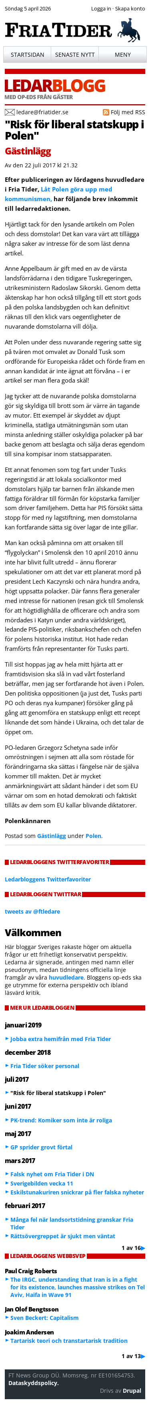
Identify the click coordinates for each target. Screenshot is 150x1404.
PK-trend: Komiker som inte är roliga (61, 1120)
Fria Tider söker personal (44, 1066)
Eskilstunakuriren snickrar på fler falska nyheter (77, 1192)
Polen (93, 836)
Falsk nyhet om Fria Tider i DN (52, 1174)
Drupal (132, 1390)
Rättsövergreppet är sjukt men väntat (62, 1236)
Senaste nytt (75, 54)
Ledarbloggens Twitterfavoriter (48, 879)
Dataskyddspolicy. (33, 1383)
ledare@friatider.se (42, 112)
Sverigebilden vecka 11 (41, 1183)
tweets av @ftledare (32, 911)
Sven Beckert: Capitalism (44, 1318)
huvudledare (66, 977)
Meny (123, 54)
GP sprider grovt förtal (41, 1147)
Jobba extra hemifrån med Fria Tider (60, 1039)
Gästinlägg (51, 836)
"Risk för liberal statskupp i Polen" (74, 130)
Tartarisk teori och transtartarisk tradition (69, 1340)
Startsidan (27, 54)
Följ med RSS (128, 112)
